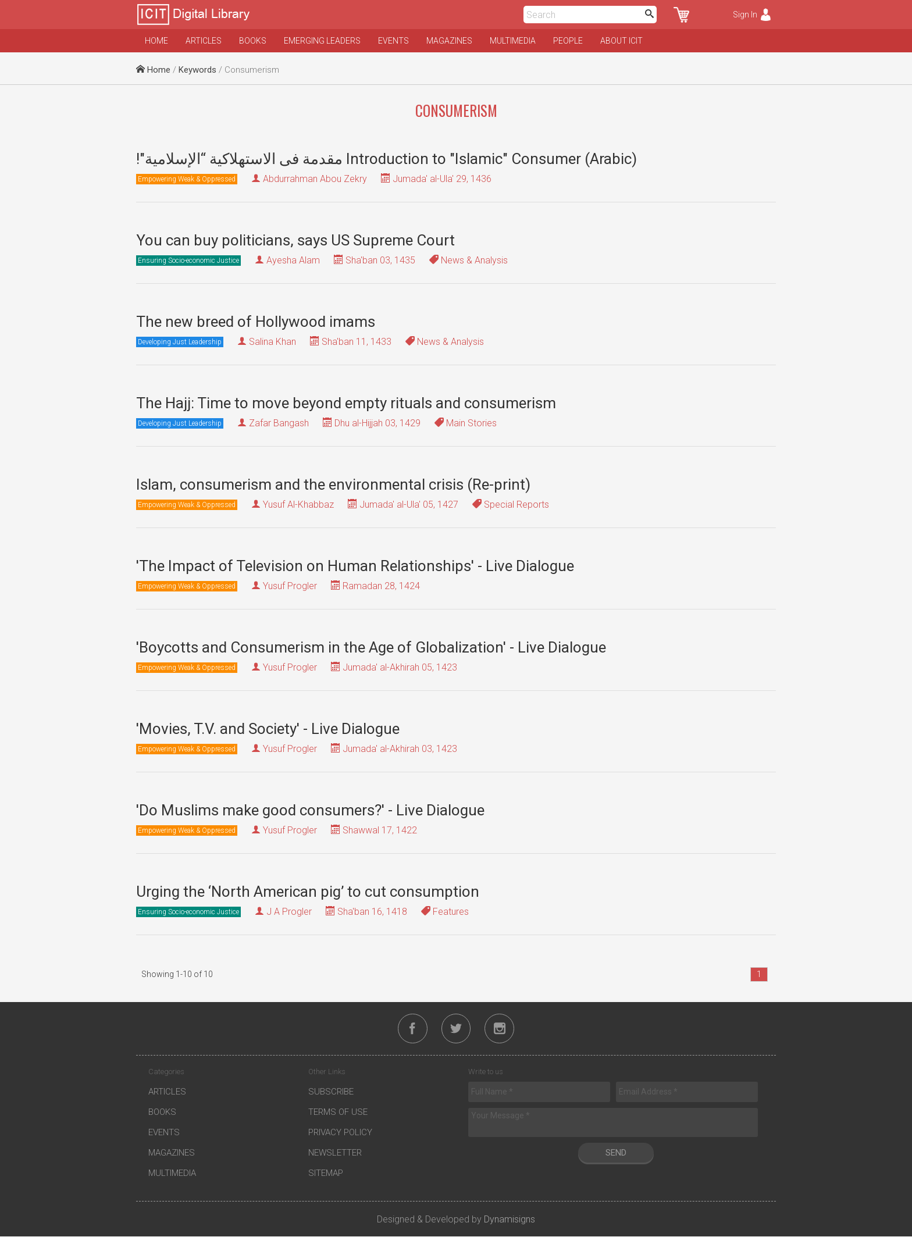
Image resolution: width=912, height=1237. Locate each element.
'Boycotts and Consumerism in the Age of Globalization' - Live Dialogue (371, 647)
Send (615, 1153)
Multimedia (513, 40)
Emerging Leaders (322, 40)
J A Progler (289, 911)
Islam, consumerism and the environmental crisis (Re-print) (333, 484)
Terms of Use (338, 1112)
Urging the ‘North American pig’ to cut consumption (307, 891)
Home (156, 40)
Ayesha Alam (293, 260)
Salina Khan (272, 341)
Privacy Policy (340, 1133)
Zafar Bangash (279, 423)
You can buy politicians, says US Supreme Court (295, 240)
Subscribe (331, 1092)
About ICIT (621, 40)
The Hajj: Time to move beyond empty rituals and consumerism (346, 403)
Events (393, 40)
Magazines (449, 40)
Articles (204, 40)
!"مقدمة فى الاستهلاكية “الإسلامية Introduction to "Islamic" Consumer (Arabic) (386, 158)
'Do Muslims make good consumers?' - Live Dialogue (310, 810)
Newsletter (335, 1153)
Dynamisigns (509, 1219)
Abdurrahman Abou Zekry (315, 178)
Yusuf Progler (290, 585)
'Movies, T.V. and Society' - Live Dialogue (268, 728)
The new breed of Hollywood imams (255, 321)
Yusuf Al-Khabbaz (298, 504)
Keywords (197, 70)
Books (252, 40)
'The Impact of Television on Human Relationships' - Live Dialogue (355, 566)
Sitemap (325, 1173)
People (568, 40)
